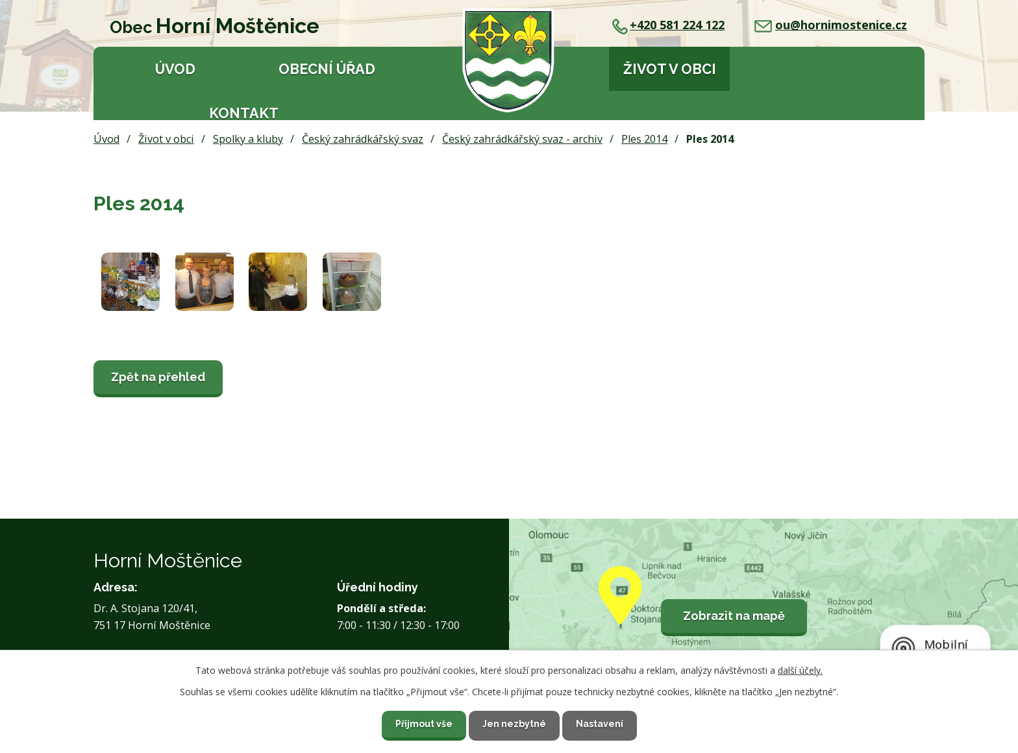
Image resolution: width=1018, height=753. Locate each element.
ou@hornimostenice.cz (830, 24)
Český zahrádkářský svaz (362, 139)
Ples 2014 (644, 139)
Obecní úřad (327, 69)
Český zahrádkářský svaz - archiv (522, 139)
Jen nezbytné (514, 724)
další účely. (800, 670)
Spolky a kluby (248, 139)
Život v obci (669, 69)
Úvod (175, 69)
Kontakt (244, 113)
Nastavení (599, 724)
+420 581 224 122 (668, 24)
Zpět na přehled (158, 377)
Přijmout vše (424, 724)
